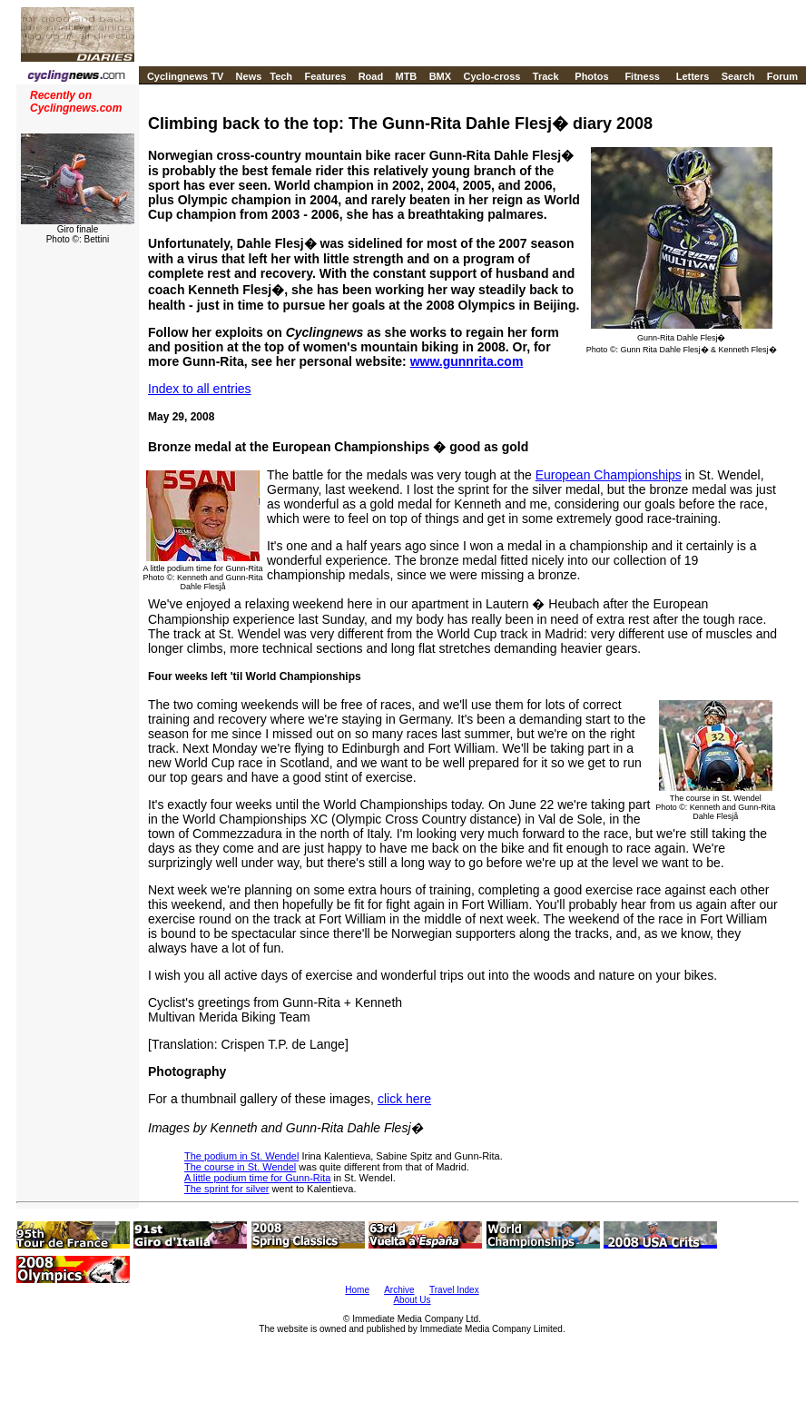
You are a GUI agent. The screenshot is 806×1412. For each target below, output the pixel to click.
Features (325, 76)
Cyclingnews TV (185, 76)
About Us (411, 1300)
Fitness (642, 76)
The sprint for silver (227, 1188)
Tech (281, 76)
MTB (406, 76)
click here (404, 1098)
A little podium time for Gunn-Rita (257, 1177)
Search (738, 76)
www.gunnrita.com (467, 361)
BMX (440, 76)
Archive (399, 1290)
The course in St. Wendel (240, 1166)
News (249, 76)
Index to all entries (199, 388)
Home (357, 1290)
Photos (591, 76)
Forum (782, 76)
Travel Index (454, 1290)
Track (546, 76)
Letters (693, 76)
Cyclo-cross (491, 76)
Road (371, 76)
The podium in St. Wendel (241, 1155)
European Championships (609, 475)
